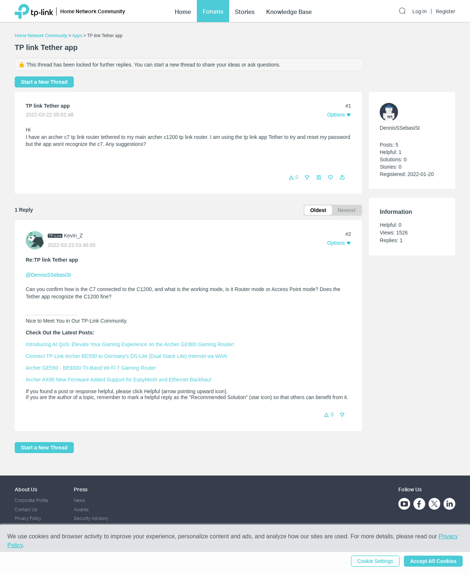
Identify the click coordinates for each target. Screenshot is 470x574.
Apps (77, 35)
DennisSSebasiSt (400, 128)
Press (80, 489)
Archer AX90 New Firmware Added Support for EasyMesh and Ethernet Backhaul (118, 380)
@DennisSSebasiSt (48, 275)
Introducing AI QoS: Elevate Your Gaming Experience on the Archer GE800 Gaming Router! (130, 344)
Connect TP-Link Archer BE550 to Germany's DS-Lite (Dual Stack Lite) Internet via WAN (126, 356)
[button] (342, 177)
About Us (26, 489)
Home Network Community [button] (92, 11)
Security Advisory (91, 518)
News (79, 500)
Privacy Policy (28, 518)
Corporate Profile (31, 500)
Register (445, 11)
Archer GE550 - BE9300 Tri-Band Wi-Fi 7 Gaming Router (91, 368)
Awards (81, 509)
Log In (419, 11)
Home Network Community (41, 35)
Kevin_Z (73, 235)
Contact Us (26, 509)
